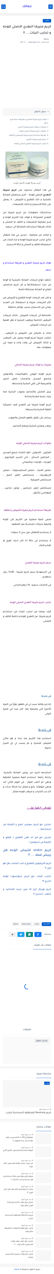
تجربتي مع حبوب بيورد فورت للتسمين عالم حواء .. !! (22, 1242)
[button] (37, 934)
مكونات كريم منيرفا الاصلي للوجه (32, 131)
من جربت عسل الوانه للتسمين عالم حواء (18, 1165)
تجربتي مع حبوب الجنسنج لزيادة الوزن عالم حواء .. (20, 1204)
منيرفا (15, 924)
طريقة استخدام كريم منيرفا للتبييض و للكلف (27, 135)
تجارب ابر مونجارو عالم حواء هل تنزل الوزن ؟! (18, 1191)
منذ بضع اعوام (44, 1109)
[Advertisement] (27, 79)
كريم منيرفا (26, 924)
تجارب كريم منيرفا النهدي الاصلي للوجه (30, 144)
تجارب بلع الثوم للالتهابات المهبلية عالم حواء (19, 1230)
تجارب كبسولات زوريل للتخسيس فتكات (19, 1255)
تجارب (47, 21)
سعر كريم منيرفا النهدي (36, 140)
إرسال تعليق (41, 1041)
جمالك (27, 6)
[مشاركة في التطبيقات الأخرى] (12, 934)
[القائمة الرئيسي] (50, 6)
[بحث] (3, 6)
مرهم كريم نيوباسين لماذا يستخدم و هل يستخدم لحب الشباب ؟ (18, 1178)
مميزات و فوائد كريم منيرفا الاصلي (32, 127)
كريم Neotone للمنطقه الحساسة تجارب (28, 1112)
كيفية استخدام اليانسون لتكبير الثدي (18, 1151)
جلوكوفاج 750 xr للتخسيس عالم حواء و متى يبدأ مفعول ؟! (19, 1139)
